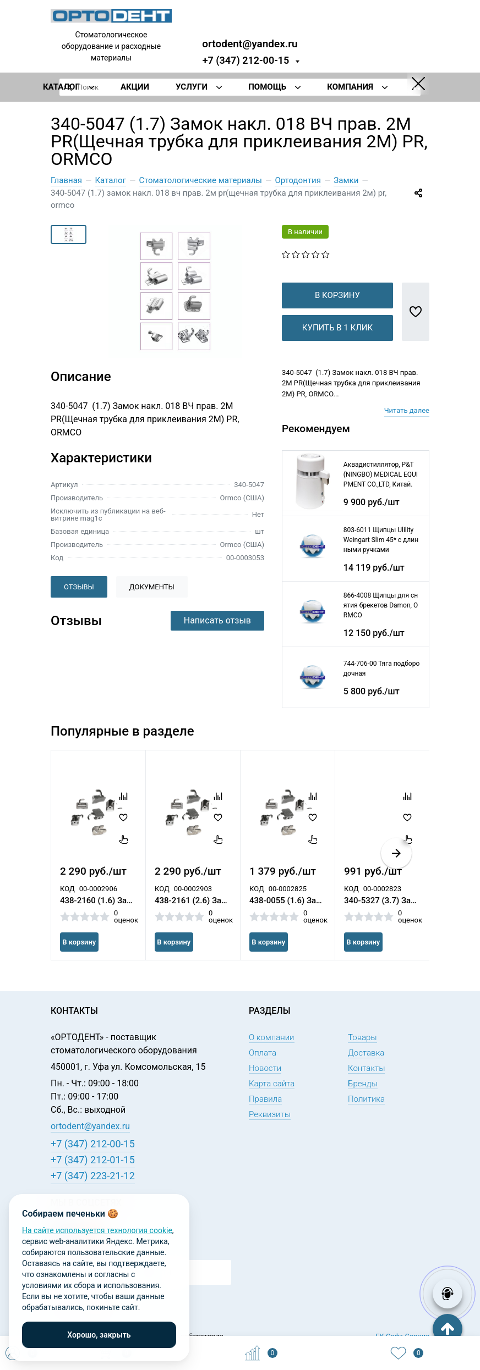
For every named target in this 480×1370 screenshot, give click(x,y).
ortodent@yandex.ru (249, 43)
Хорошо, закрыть (98, 1334)
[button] (396, 870)
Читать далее (406, 428)
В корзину (337, 313)
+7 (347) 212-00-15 (246, 60)
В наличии (305, 232)
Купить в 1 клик (337, 345)
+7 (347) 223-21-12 (93, 1175)
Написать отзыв (217, 620)
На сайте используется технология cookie (97, 1230)
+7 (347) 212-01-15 (93, 1159)
